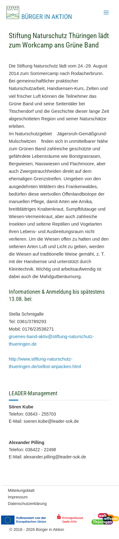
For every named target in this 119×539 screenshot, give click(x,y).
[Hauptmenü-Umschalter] (106, 12)
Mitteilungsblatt (21, 490)
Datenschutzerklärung (27, 503)
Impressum (18, 497)
